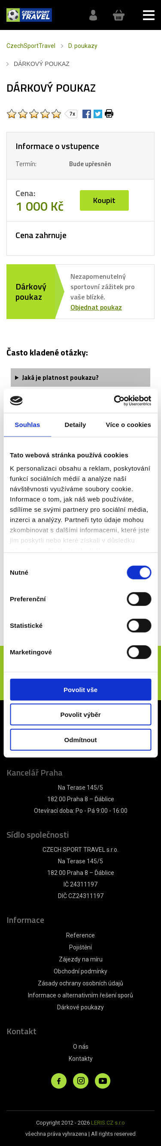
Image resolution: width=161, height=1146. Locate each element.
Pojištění (80, 947)
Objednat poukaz (96, 307)
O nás (80, 1046)
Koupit (104, 200)
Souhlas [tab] (27, 424)
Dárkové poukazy (80, 1007)
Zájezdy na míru (81, 959)
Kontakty (81, 1058)
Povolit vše (80, 689)
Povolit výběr (80, 714)
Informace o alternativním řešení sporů (80, 995)
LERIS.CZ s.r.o (108, 1122)
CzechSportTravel (30, 45)
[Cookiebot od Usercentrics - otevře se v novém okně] (114, 400)
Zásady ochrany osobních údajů (80, 983)
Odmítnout (80, 739)
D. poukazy (82, 45)
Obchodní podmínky (80, 971)
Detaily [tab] (75, 424)
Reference (80, 935)
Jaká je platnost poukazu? (60, 377)
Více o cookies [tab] (128, 424)
